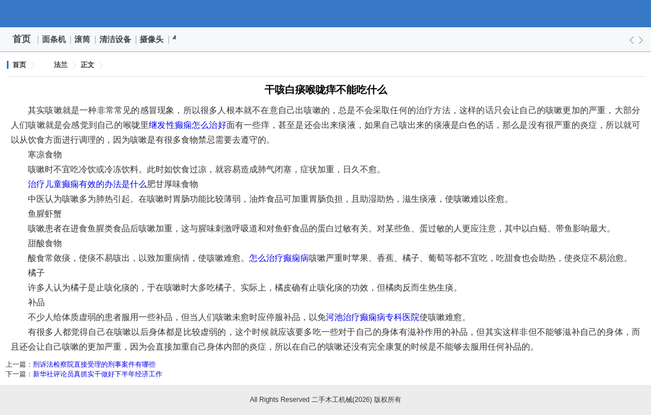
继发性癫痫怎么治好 (187, 125)
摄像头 (152, 39)
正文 (87, 65)
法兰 (61, 65)
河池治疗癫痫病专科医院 (372, 317)
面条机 (54, 39)
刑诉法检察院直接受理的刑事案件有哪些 (94, 364)
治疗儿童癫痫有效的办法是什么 (87, 184)
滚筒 (82, 39)
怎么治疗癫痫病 (279, 258)
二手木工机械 (325, 13)
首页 (21, 39)
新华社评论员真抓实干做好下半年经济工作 (97, 374)
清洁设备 (115, 39)
